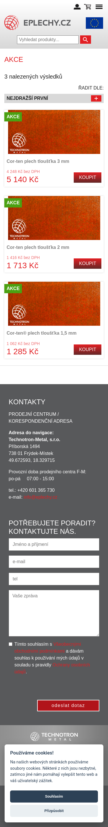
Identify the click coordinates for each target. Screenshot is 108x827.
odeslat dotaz (68, 705)
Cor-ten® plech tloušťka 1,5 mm (42, 333)
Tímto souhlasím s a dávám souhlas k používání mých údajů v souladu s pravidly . (52, 658)
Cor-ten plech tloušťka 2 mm (38, 247)
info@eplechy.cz (40, 497)
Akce (13, 116)
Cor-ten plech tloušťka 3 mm (38, 161)
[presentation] (55, 686)
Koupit (87, 177)
